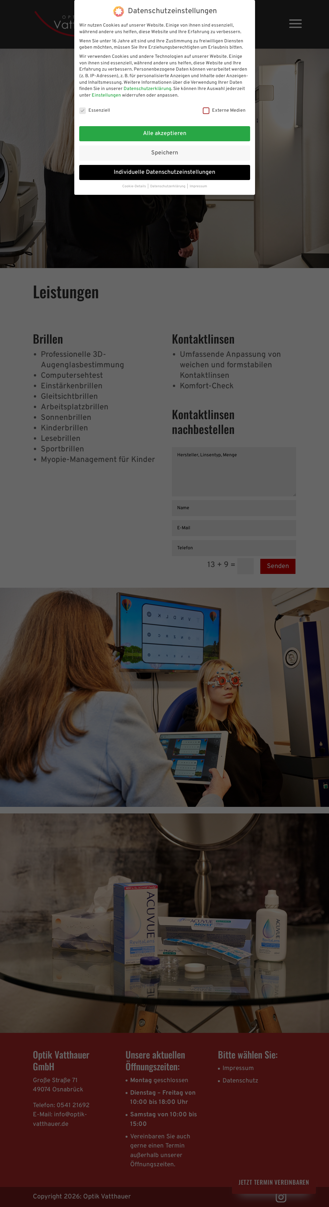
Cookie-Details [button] (134, 186)
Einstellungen (106, 95)
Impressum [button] (198, 186)
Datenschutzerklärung (147, 89)
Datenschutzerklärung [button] (168, 186)
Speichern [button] (164, 153)
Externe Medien (224, 110)
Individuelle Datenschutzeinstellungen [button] (164, 172)
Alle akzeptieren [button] (164, 133)
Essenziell (94, 110)
